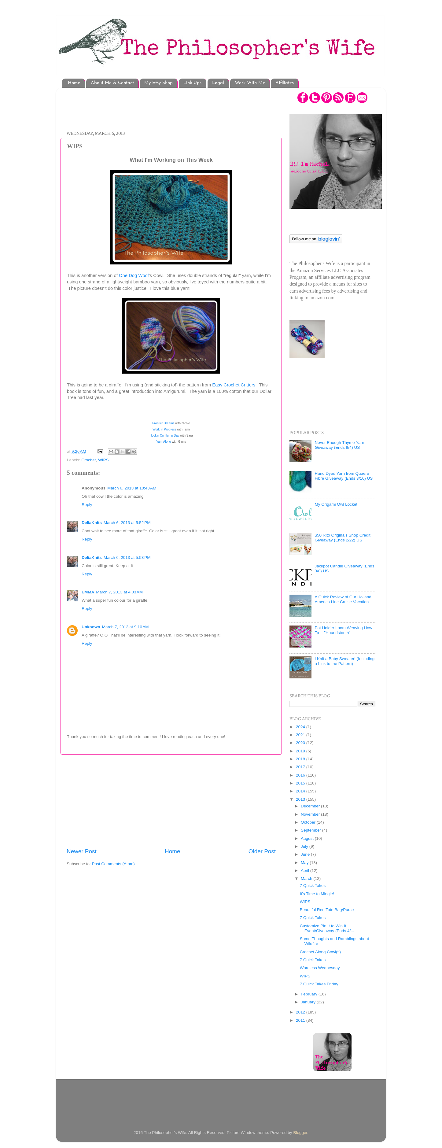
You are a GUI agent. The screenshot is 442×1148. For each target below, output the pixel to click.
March (307, 878)
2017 (301, 767)
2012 (301, 1012)
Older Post (262, 851)
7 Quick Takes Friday (319, 984)
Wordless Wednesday (320, 967)
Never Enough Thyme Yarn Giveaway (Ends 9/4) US (339, 445)
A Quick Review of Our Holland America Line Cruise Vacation (343, 599)
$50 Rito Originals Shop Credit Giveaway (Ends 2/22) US (342, 537)
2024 (301, 727)
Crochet (88, 460)
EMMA (88, 592)
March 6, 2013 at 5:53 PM (127, 557)
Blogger (300, 1132)
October (309, 822)
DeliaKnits (92, 522)
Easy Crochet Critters (233, 384)
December (311, 806)
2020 (301, 742)
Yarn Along (164, 441)
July (305, 846)
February (310, 994)
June (306, 854)
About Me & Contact (112, 83)
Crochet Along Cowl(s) (320, 952)
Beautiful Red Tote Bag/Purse (327, 909)
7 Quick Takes (313, 885)
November (311, 814)
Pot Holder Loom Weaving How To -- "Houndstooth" (343, 630)
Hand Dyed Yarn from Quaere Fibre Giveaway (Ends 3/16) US (344, 476)
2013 (301, 799)
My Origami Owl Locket (336, 504)
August (308, 838)
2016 (301, 775)
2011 (301, 1020)
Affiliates (284, 83)
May (305, 862)
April (305, 870)
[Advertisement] (178, 106)
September (311, 830)
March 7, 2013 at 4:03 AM (119, 592)
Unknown (91, 627)
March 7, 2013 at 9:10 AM (125, 627)
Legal (218, 83)
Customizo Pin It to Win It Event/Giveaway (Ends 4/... (327, 928)
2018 (301, 759)
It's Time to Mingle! (317, 893)
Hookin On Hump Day (164, 435)
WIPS (103, 460)
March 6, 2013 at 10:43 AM (131, 488)
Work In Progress (164, 429)
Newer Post (82, 851)
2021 (301, 735)
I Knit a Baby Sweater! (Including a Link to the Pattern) (344, 661)
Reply (87, 504)
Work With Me (250, 83)
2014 (301, 791)
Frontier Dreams (163, 423)
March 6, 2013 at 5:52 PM (127, 522)
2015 (301, 783)
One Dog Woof (134, 275)
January (309, 1002)
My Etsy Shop (158, 83)
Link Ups (192, 83)
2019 (301, 751)
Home (74, 83)
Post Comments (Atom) (113, 864)
